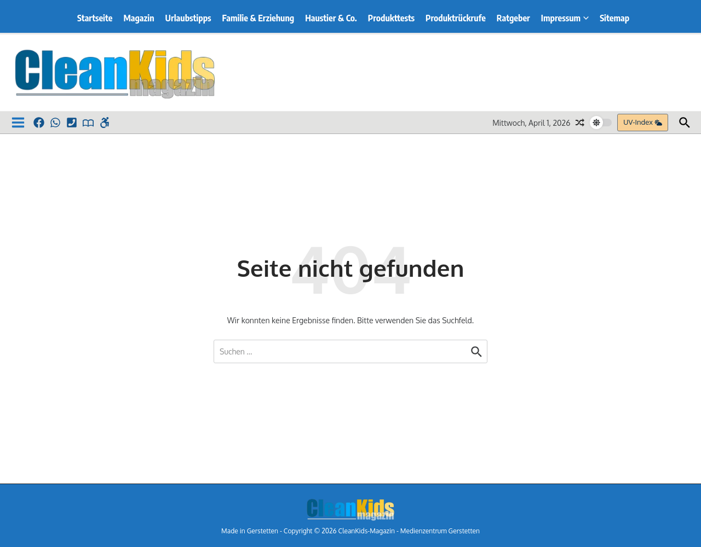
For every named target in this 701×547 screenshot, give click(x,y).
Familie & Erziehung (258, 18)
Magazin (138, 18)
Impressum (565, 18)
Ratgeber (513, 18)
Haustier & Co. (331, 18)
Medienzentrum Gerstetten (440, 531)
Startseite (94, 18)
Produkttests (391, 18)
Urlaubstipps (188, 18)
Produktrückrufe (456, 18)
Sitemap (614, 18)
